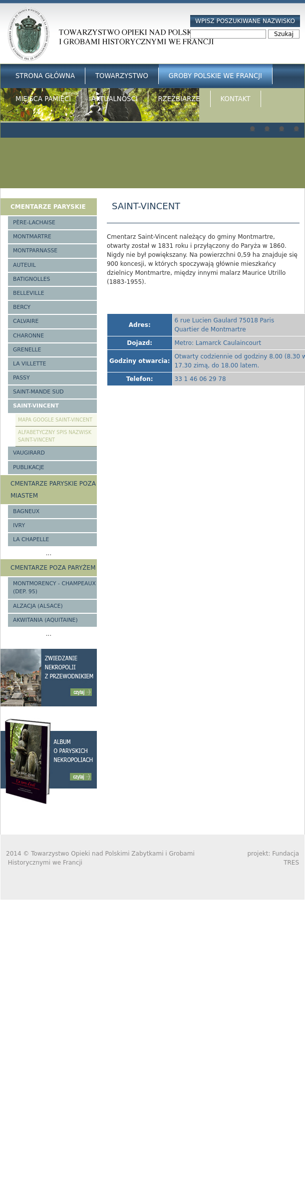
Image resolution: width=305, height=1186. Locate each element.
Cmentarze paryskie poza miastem (53, 489)
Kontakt (236, 99)
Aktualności (114, 99)
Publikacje (28, 467)
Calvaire (25, 321)
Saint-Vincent (36, 406)
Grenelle (27, 349)
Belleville (28, 293)
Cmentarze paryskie (48, 206)
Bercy (21, 307)
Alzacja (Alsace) (38, 606)
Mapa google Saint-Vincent (55, 420)
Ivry (19, 525)
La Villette (29, 363)
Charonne (28, 335)
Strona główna (45, 76)
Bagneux (26, 511)
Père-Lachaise (34, 222)
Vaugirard (29, 453)
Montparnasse (35, 250)
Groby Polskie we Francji (215, 76)
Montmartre (32, 236)
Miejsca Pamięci (43, 99)
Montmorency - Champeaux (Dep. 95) (54, 587)
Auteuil (24, 265)
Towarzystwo (121, 76)
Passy (21, 377)
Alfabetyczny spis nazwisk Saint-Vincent (54, 436)
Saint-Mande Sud (38, 391)
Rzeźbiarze (179, 99)
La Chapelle (31, 539)
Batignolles (31, 279)
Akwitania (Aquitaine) (45, 620)
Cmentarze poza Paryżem (53, 567)
